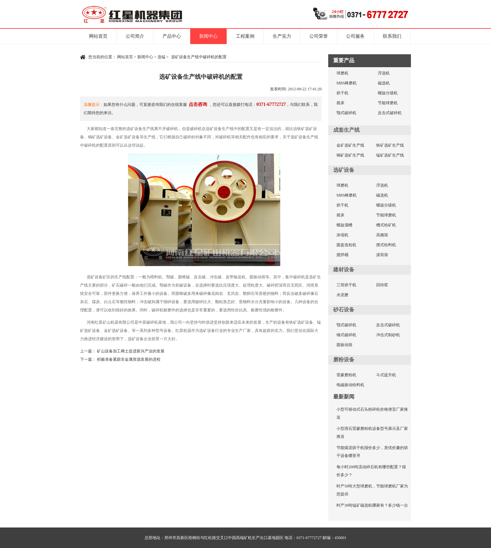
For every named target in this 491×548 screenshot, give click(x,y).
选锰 (161, 57)
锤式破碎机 (346, 335)
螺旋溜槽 (344, 225)
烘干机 (342, 93)
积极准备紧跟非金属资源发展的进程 (128, 359)
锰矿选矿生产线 (390, 155)
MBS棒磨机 (346, 83)
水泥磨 (342, 295)
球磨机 (342, 73)
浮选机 (384, 73)
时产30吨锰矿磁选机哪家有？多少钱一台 (372, 505)
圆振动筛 (344, 344)
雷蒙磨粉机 (346, 375)
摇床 (340, 103)
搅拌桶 (342, 254)
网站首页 (98, 36)
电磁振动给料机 (350, 385)
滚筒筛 (382, 254)
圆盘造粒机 (346, 245)
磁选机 (384, 83)
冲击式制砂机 (388, 335)
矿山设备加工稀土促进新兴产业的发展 (130, 351)
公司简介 (135, 36)
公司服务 (355, 36)
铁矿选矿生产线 (390, 145)
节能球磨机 (388, 103)
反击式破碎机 (390, 113)
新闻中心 (208, 36)
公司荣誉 (318, 36)
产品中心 (171, 36)
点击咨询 (198, 104)
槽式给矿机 (386, 225)
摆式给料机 (386, 245)
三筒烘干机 (346, 285)
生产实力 (282, 36)
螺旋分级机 (388, 93)
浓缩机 (342, 235)
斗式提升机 (386, 375)
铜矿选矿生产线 (350, 155)
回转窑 (382, 285)
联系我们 (392, 36)
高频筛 (382, 235)
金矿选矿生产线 (350, 145)
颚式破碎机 (346, 113)
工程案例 (245, 36)
